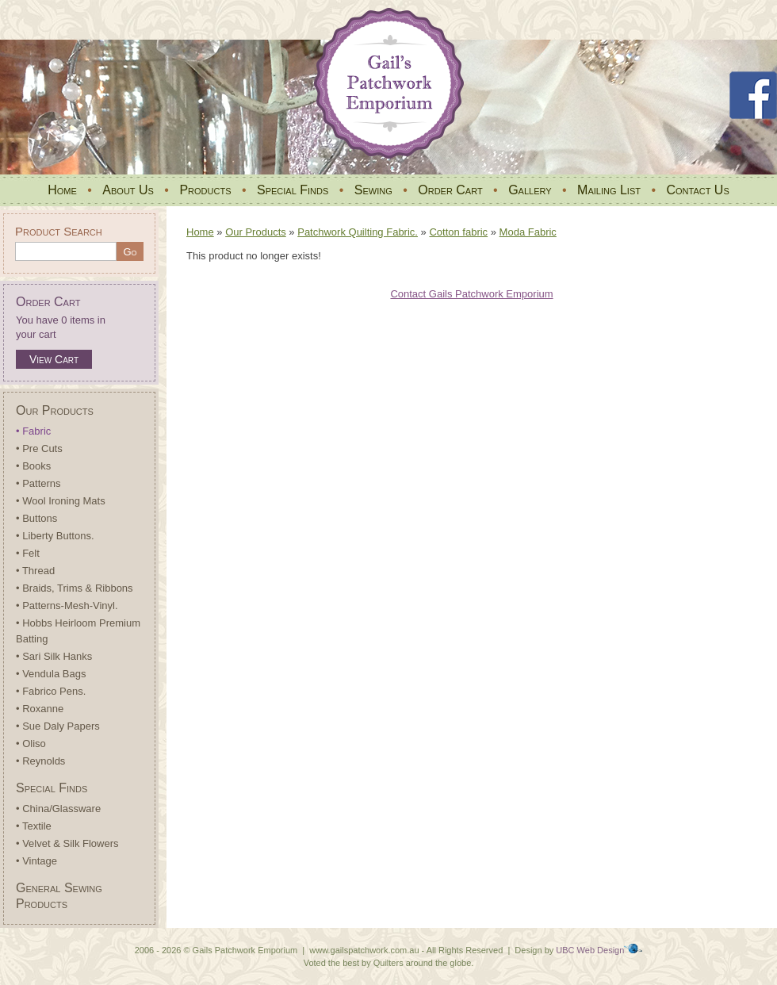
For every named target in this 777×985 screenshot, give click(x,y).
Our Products (55, 410)
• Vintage (36, 861)
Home (62, 190)
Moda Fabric (528, 232)
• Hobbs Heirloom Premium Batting (78, 631)
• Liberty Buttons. (55, 536)
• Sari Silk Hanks (54, 656)
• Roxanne (39, 709)
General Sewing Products (59, 895)
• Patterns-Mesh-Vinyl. (67, 605)
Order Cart (450, 190)
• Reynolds (40, 761)
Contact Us (697, 190)
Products (205, 190)
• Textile (34, 826)
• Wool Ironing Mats (60, 501)
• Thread (35, 571)
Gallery (529, 190)
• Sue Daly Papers (58, 726)
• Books (33, 466)
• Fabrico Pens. (51, 691)
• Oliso (31, 743)
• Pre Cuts (39, 448)
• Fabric (33, 431)
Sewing (373, 190)
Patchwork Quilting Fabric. (357, 232)
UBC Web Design (590, 950)
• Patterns (38, 483)
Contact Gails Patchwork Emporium (471, 294)
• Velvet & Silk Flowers (67, 843)
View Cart (53, 359)
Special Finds (292, 190)
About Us (128, 190)
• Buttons (36, 518)
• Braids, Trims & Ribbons (74, 588)
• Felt (28, 553)
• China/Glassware (58, 808)
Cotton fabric (458, 232)
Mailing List (609, 190)
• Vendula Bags (51, 674)
